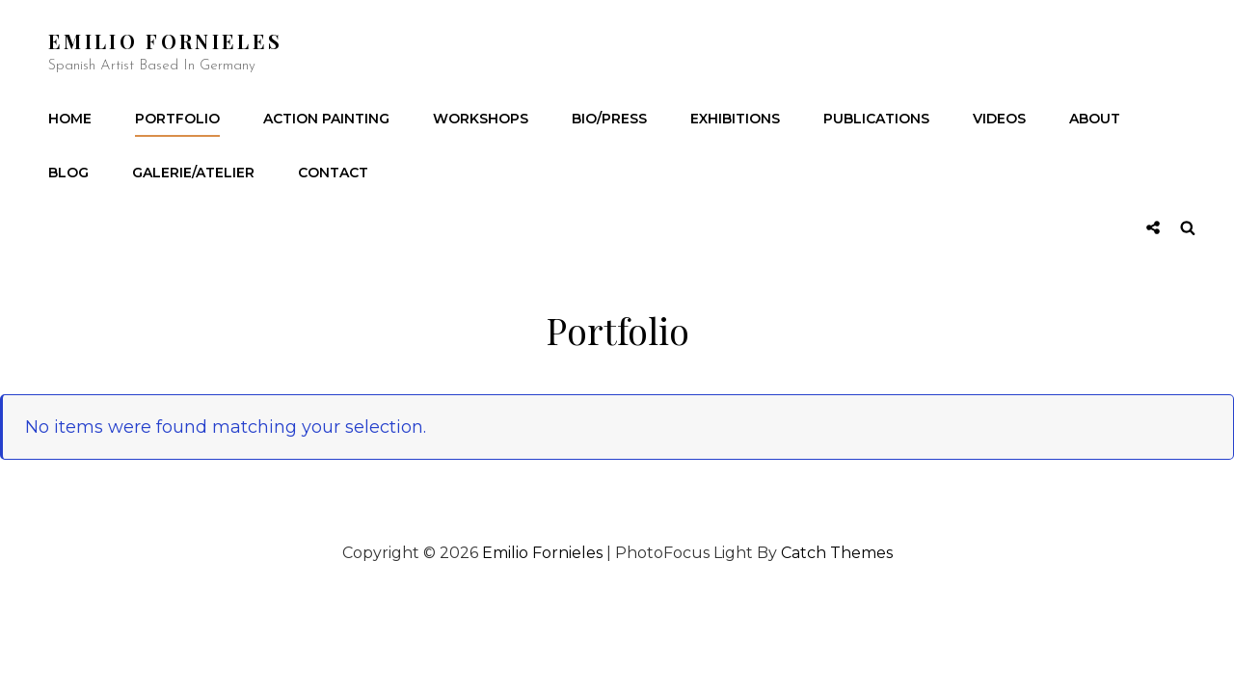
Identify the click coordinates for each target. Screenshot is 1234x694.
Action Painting (326, 118)
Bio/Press (609, 118)
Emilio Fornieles (165, 41)
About (1094, 118)
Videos (999, 118)
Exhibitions (735, 118)
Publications (876, 118)
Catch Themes (837, 553)
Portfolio (177, 118)
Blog (68, 172)
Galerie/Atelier (193, 172)
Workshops (480, 118)
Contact (333, 172)
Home (70, 118)
